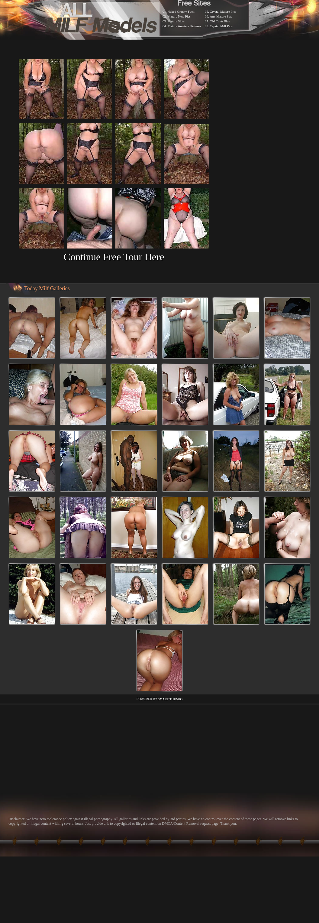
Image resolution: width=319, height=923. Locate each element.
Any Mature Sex (221, 16)
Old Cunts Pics (220, 21)
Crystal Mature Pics (223, 11)
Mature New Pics (179, 16)
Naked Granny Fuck (181, 11)
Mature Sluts (176, 21)
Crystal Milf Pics (221, 26)
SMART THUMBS (170, 699)
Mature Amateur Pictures (184, 26)
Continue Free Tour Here (113, 256)
